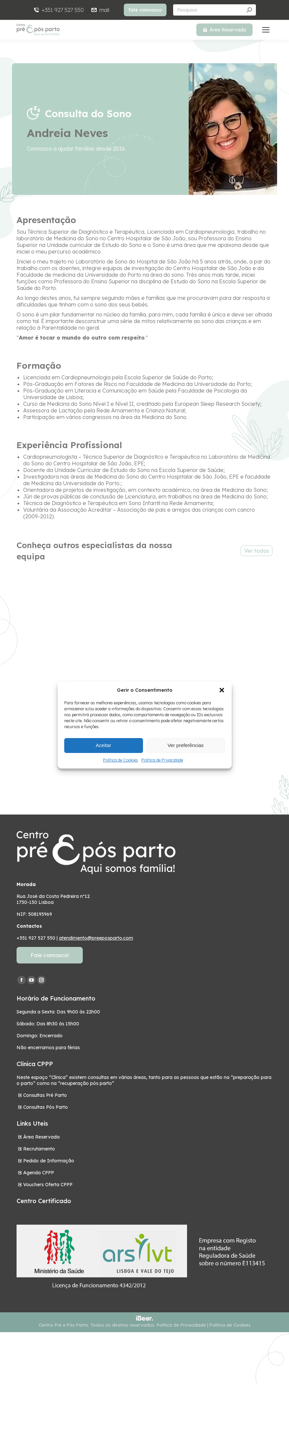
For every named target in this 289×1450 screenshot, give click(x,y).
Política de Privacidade (162, 760)
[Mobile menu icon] (265, 29)
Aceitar (103, 745)
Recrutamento (39, 1149)
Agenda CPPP (38, 1173)
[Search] (214, 10)
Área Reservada (41, 1137)
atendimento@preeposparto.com (96, 938)
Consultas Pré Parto (45, 1095)
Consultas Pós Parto (45, 1107)
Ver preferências (186, 745)
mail (99, 10)
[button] (221, 690)
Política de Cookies (120, 760)
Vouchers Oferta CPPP (47, 1185)
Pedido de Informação (48, 1161)
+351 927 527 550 (58, 10)
